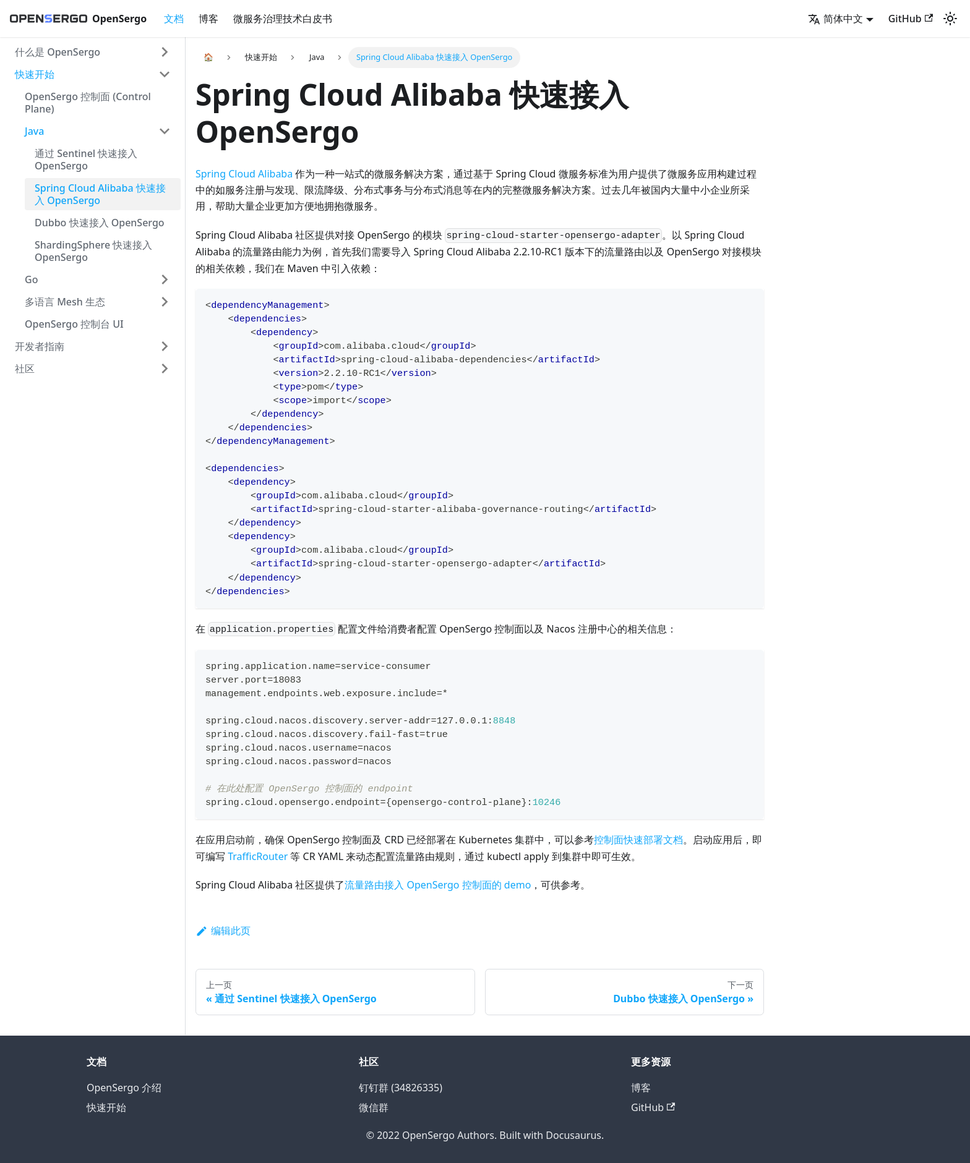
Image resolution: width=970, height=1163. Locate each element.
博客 (208, 18)
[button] (840, 18)
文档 (174, 18)
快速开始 (34, 74)
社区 (25, 368)
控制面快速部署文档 (638, 839)
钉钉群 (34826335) (400, 1087)
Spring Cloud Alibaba (244, 174)
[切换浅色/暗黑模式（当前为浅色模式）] (950, 18)
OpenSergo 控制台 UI (74, 324)
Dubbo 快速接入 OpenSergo (100, 222)
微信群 (373, 1107)
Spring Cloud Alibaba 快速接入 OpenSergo (100, 194)
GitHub (910, 18)
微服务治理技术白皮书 (282, 18)
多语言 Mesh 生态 (65, 302)
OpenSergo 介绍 (124, 1087)
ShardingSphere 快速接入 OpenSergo (93, 251)
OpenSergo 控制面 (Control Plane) (88, 103)
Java (34, 131)
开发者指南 (39, 346)
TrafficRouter (258, 856)
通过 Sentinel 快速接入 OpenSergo (86, 160)
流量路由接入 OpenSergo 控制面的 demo (438, 885)
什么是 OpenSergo (57, 52)
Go (31, 279)
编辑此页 (223, 930)
